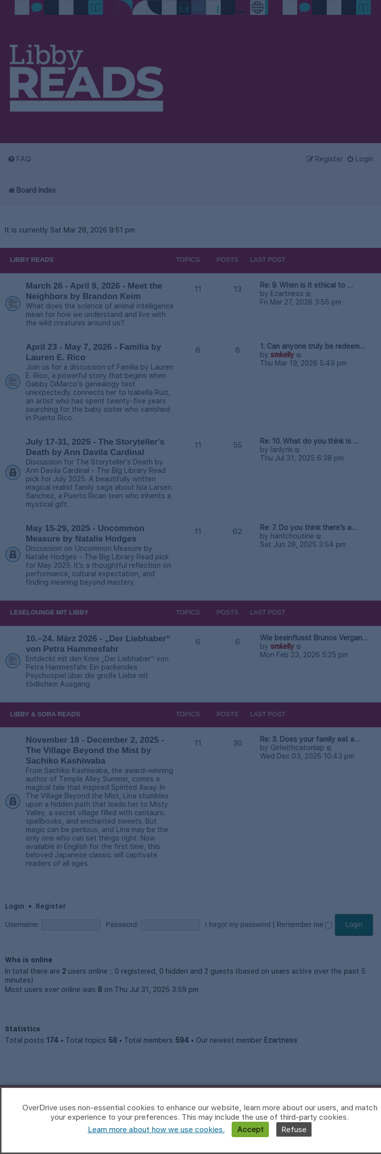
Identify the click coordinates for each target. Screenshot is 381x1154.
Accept (250, 1129)
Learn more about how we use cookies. (156, 1129)
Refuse (294, 1129)
